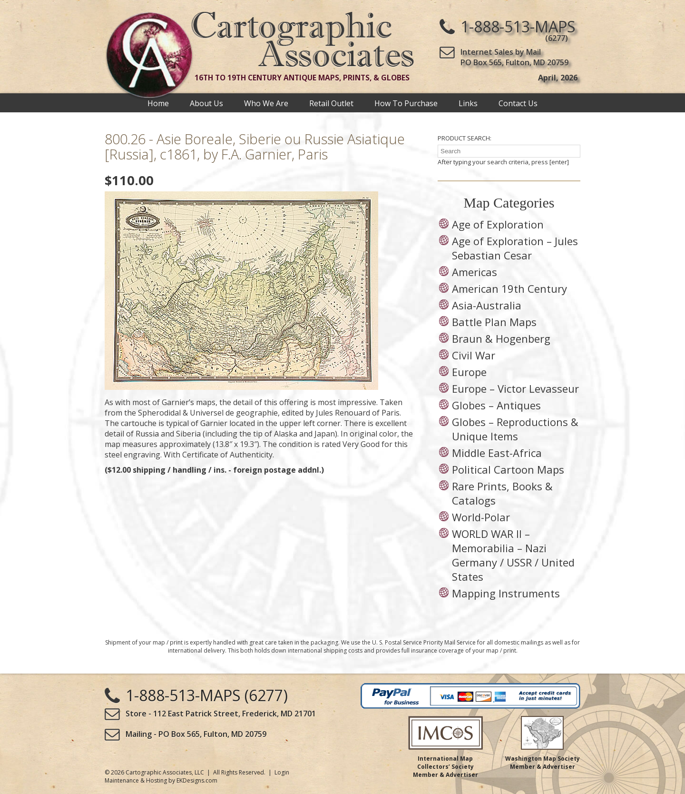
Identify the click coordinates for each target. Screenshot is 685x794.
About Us (206, 103)
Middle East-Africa (497, 453)
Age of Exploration (498, 224)
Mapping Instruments (506, 593)
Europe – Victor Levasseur (515, 388)
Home (158, 103)
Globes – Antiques (496, 405)
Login (281, 772)
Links (468, 103)
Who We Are (266, 103)
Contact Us (518, 103)
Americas (474, 272)
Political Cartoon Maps (508, 469)
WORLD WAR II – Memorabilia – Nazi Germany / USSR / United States (513, 555)
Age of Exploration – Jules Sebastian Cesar (515, 248)
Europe (469, 372)
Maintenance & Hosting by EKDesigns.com (161, 780)
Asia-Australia (486, 305)
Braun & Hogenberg (501, 338)
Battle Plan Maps (494, 322)
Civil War (473, 355)
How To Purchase (406, 103)
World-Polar (481, 517)
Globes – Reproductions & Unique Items (515, 429)
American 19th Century (509, 288)
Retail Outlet (331, 103)
